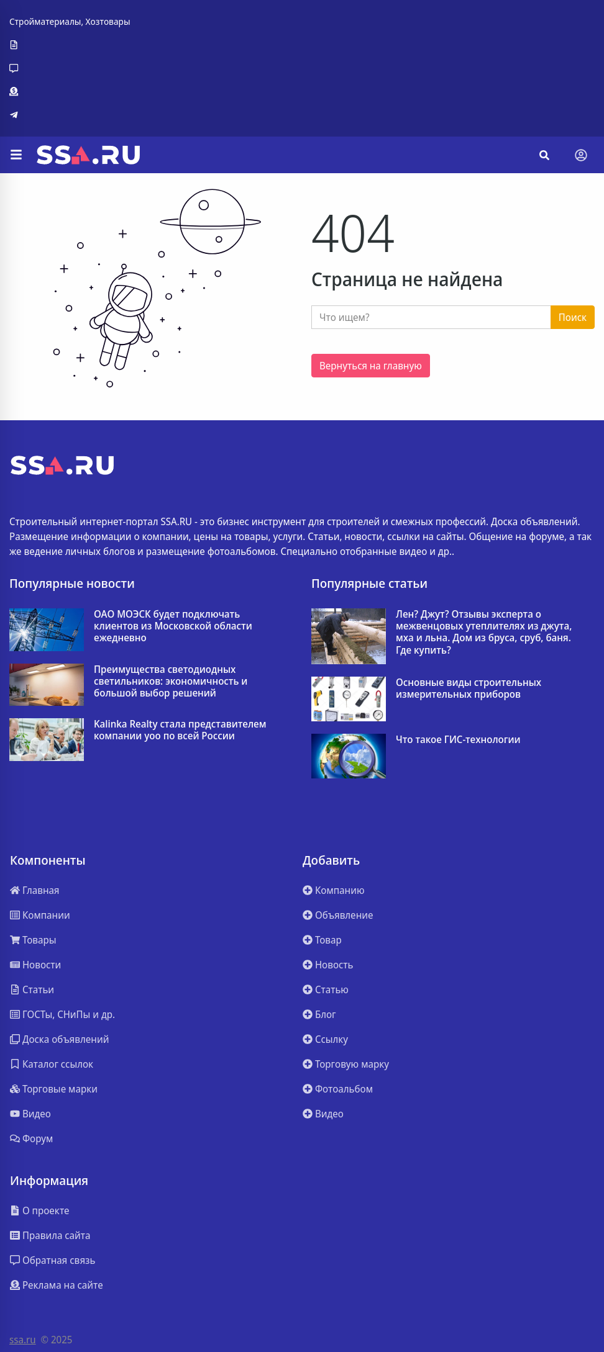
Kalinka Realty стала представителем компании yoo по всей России (180, 730)
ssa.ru (22, 1339)
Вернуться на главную (370, 365)
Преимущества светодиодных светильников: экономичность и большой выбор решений (170, 682)
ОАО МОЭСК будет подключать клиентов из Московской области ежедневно (173, 626)
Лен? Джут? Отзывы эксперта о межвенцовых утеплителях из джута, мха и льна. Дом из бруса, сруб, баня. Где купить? (484, 632)
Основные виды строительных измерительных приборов (468, 688)
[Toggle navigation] (581, 155)
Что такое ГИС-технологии (458, 740)
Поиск (573, 317)
